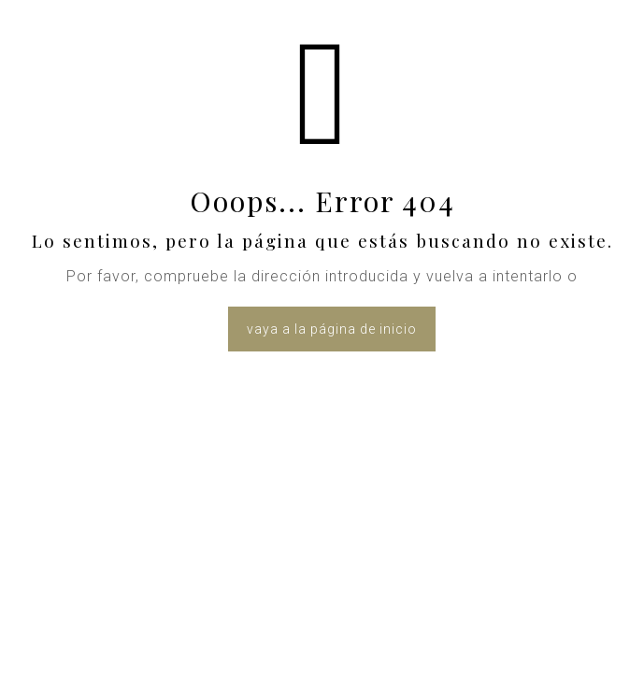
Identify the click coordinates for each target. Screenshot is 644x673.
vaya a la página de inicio (332, 329)
